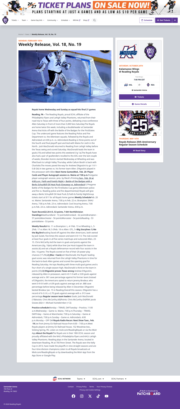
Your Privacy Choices (104, 387)
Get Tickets (163, 20)
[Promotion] (90, 7)
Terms (91, 387)
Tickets (15, 20)
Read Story (139, 150)
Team (25, 20)
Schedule (65, 20)
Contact (71, 387)
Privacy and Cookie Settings (90, 390)
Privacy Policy (81, 387)
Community (52, 20)
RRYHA (76, 20)
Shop (86, 20)
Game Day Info (38, 20)
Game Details (139, 104)
